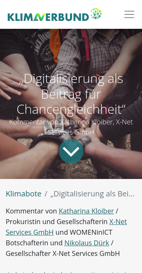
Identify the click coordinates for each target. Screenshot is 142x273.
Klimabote (24, 193)
